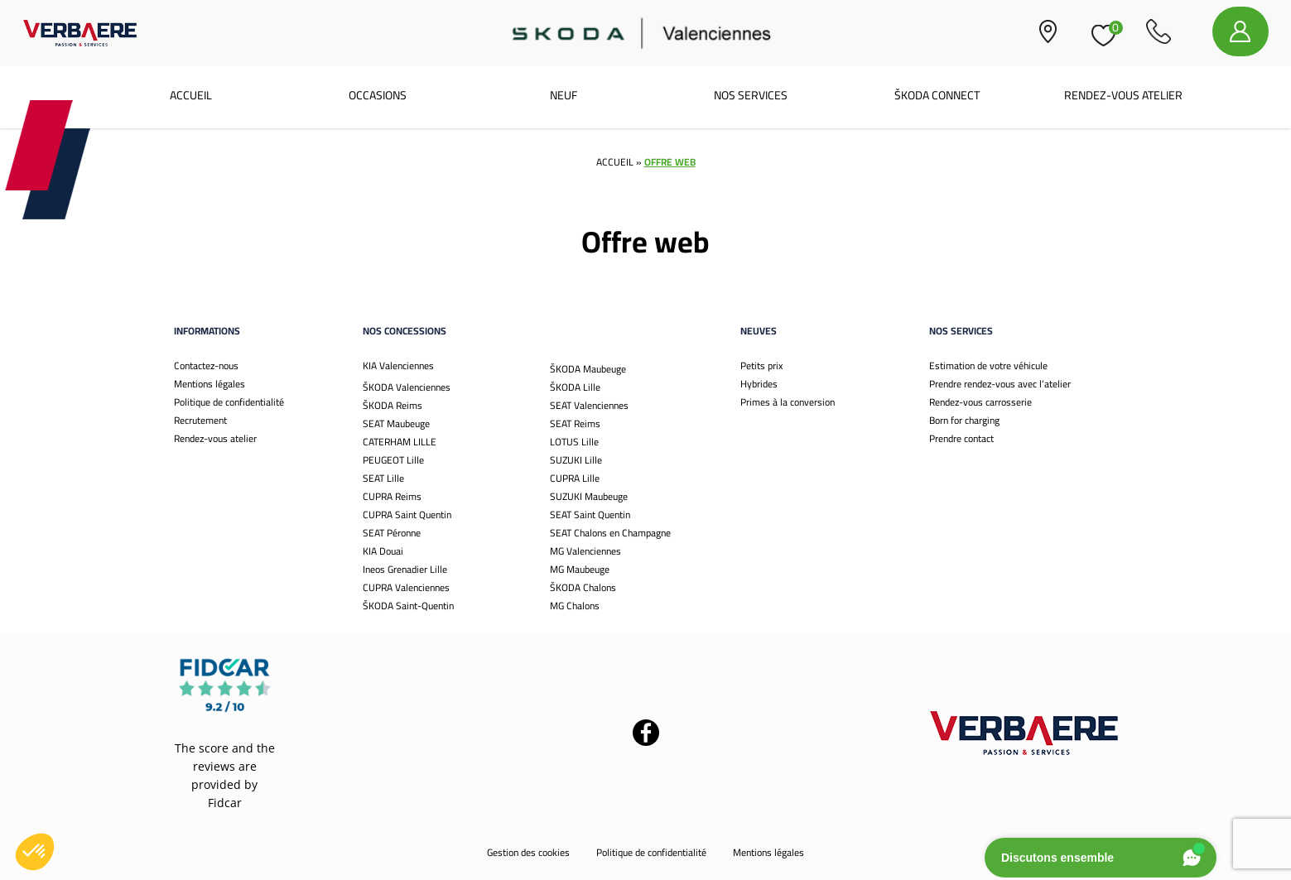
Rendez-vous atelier (1123, 95)
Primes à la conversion (787, 401)
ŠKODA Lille (575, 387)
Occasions (378, 95)
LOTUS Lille (574, 441)
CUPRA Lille (575, 478)
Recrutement (200, 420)
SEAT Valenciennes (589, 405)
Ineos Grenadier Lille (405, 569)
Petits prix (761, 365)
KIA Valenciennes (398, 365)
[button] (35, 852)
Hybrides (759, 383)
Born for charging (964, 420)
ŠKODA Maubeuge (588, 368)
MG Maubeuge (579, 569)
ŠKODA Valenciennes (406, 387)
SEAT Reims (575, 423)
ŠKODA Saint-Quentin (408, 605)
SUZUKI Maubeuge (589, 496)
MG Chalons (575, 605)
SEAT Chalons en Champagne (610, 532)
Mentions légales (209, 383)
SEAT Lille (383, 478)
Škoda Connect (937, 95)
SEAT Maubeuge (396, 423)
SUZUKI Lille (576, 459)
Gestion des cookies (528, 852)
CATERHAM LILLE (399, 441)
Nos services (751, 95)
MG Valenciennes (585, 550)
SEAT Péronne (392, 532)
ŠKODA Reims (392, 405)
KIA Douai (383, 550)
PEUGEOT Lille (393, 459)
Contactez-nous (206, 365)
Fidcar (225, 802)
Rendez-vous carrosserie (980, 401)
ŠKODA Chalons (583, 587)
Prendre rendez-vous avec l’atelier (1000, 383)
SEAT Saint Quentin (590, 514)
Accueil (191, 95)
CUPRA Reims (392, 496)
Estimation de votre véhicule (988, 365)
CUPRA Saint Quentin (407, 514)
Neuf (563, 95)
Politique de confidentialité (229, 401)
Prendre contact (961, 438)
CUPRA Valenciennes (406, 587)
